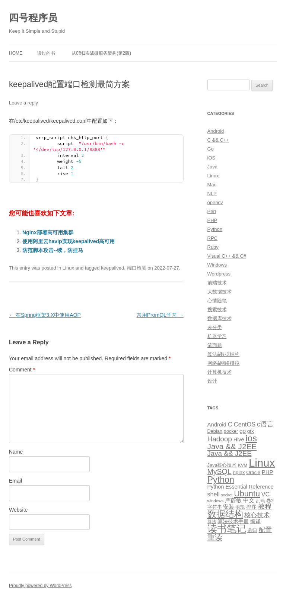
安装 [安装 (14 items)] (228, 507)
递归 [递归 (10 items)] (252, 530)
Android (215, 131)
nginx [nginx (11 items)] (239, 472)
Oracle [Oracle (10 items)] (253, 472)
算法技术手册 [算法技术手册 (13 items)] (233, 521)
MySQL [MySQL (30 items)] (219, 471)
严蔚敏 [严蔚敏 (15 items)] (233, 500)
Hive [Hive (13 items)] (238, 439)
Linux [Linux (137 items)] (262, 463)
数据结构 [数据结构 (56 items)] (225, 514)
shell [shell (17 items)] (213, 494)
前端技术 (217, 283)
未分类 (214, 327)
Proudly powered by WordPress (40, 585)
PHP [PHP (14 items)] (267, 472)
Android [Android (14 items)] (216, 425)
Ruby (213, 247)
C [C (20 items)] (230, 424)
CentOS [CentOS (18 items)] (244, 424)
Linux (68, 268)
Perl (211, 211)
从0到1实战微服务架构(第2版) (101, 53)
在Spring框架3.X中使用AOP (45, 315)
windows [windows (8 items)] (215, 501)
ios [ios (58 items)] (251, 438)
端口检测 (136, 268)
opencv (215, 202)
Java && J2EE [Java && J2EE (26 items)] (229, 453)
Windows (217, 265)
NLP (212, 193)
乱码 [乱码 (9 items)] (260, 500)
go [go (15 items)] (242, 431)
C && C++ (218, 140)
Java (212, 167)
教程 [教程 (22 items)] (264, 506)
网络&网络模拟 (223, 363)
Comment (22, 370)
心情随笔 (217, 300)
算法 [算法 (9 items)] (211, 521)
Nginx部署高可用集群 (47, 232)
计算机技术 (219, 372)
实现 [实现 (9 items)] (240, 507)
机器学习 (217, 336)
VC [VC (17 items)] (265, 494)
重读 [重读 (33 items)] (214, 537)
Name (16, 452)
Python (214, 229)
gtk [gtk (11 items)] (250, 431)
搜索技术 (217, 309)
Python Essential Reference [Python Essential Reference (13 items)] (240, 487)
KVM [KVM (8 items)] (242, 465)
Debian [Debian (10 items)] (214, 431)
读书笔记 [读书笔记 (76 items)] (226, 529)
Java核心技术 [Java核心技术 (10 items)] (222, 465)
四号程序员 (33, 17)
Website (18, 510)
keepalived (112, 268)
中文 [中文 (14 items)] (248, 500)
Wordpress (219, 274)
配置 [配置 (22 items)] (265, 530)
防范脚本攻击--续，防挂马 (52, 250)
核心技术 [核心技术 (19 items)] (257, 515)
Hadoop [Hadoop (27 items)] (219, 439)
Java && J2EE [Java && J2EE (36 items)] (232, 446)
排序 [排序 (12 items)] (251, 507)
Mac (212, 184)
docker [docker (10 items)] (231, 431)
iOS (211, 158)
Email (15, 481)
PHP (212, 220)
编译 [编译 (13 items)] (255, 521)
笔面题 (214, 345)
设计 (212, 381)
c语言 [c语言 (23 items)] (265, 424)
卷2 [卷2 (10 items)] (270, 500)
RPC (212, 238)
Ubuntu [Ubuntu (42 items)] (247, 493)
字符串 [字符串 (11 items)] (214, 507)
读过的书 (46, 53)
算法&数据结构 (223, 354)
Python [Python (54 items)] (221, 479)
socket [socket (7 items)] (226, 495)
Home (15, 53)
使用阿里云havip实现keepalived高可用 (68, 241)
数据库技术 (219, 318)
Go (210, 149)
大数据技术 (219, 291)
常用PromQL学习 (160, 315)
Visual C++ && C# (227, 256)
